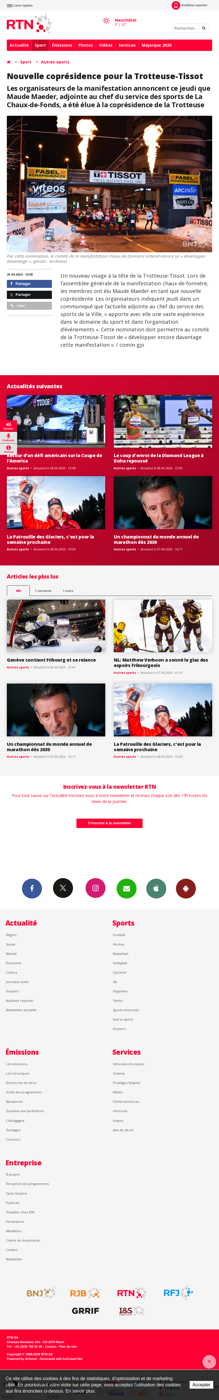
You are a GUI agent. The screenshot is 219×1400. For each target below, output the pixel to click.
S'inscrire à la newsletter (109, 823)
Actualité (19, 45)
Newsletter (14, 1259)
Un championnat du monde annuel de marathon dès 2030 (156, 539)
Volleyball (120, 963)
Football (119, 935)
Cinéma (119, 1073)
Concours (13, 1139)
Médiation (13, 1231)
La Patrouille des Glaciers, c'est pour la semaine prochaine (50, 539)
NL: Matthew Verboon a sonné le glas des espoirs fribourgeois (161, 662)
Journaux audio (17, 982)
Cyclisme (119, 972)
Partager (20, 284)
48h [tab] (18, 591)
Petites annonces (126, 1101)
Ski (115, 982)
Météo (118, 1092)
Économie (13, 963)
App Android (186, 888)
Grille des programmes (24, 1092)
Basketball (120, 953)
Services (127, 45)
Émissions (62, 45)
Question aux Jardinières (25, 1111)
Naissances (14, 1101)
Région (11, 935)
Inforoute (120, 1111)
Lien (17, 305)
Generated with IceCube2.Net (61, 1358)
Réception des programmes (27, 1184)
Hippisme (120, 991)
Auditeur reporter (20, 1000)
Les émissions (16, 1064)
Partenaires (15, 1221)
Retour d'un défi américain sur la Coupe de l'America (54, 458)
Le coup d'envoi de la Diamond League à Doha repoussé (159, 458)
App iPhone (156, 888)
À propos (13, 1174)
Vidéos (106, 45)
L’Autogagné (15, 1120)
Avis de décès (123, 1130)
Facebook (32, 888)
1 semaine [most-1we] (43, 591)
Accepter (201, 1384)
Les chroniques (17, 1073)
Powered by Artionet (22, 1358)
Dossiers (12, 991)
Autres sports (55, 62)
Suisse (10, 944)
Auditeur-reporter (189, 5)
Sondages (13, 1130)
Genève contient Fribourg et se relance (51, 660)
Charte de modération (23, 1240)
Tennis (118, 1000)
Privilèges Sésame (126, 1083)
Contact (12, 1250)
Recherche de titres (21, 1083)
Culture (11, 972)
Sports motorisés (126, 1010)
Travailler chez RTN (20, 1212)
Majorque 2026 (156, 45)
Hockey (118, 944)
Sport (40, 45)
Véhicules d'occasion (128, 1064)
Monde (11, 953)
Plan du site (67, 1346)
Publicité (12, 1203)
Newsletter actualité (21, 1010)
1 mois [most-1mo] (68, 591)
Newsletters (127, 888)
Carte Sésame (16, 1193)
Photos (85, 45)
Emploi (118, 1120)
